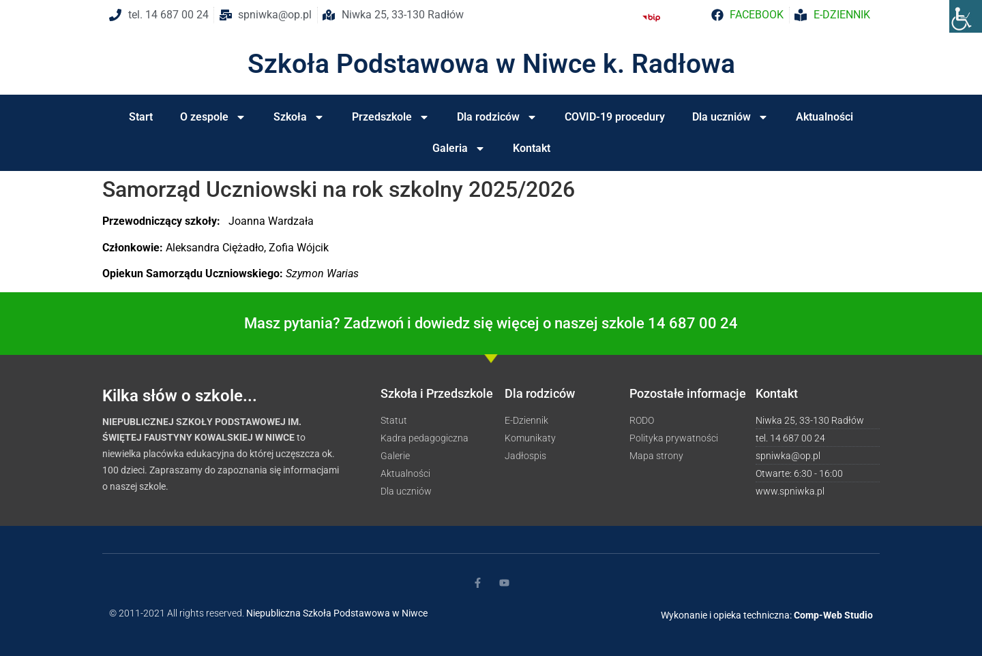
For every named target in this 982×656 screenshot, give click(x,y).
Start (141, 116)
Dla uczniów (730, 117)
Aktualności (824, 116)
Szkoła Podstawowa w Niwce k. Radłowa (491, 64)
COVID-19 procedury (615, 116)
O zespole (213, 117)
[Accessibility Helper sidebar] (965, 16)
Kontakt (531, 148)
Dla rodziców (497, 117)
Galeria (459, 148)
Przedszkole (391, 117)
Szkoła (299, 117)
